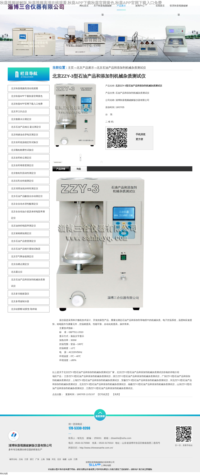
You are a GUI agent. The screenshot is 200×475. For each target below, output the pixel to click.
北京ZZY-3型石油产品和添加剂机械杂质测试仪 (102, 384)
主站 (21, 459)
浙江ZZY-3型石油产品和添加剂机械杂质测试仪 (136, 376)
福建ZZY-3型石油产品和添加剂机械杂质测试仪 (151, 384)
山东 (70, 459)
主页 (71, 67)
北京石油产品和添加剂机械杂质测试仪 (121, 67)
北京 (59, 459)
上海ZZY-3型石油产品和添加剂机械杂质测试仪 (96, 380)
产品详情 (60, 169)
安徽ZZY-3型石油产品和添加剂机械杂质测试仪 (144, 380)
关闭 (116, 394)
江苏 (26, 459)
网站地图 (107, 465)
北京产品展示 (85, 67)
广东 (37, 459)
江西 (75, 459)
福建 (65, 459)
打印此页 (103, 394)
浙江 (32, 459)
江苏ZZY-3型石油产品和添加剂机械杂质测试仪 (87, 376)
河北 (54, 459)
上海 (43, 459)
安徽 (48, 459)
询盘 (78, 169)
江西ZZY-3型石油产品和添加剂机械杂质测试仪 (109, 388)
